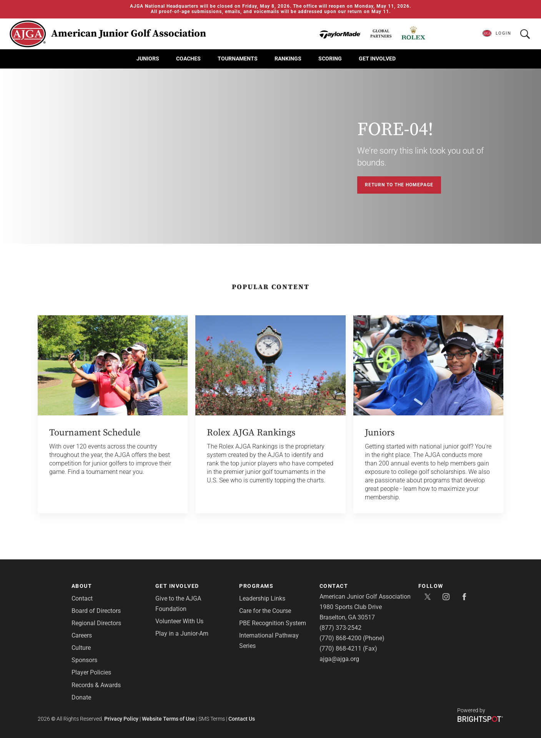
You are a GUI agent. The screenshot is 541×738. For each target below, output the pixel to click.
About (82, 586)
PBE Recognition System (272, 623)
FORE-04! (395, 129)
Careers (82, 635)
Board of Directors (96, 610)
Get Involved (377, 58)
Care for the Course (265, 610)
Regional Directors (96, 623)
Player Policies (91, 672)
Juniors (147, 58)
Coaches (188, 58)
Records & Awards (96, 685)
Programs (256, 586)
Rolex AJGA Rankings (251, 432)
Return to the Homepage (399, 184)
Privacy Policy (121, 719)
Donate (81, 697)
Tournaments (238, 58)
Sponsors (84, 660)
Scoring (330, 58)
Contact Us (241, 719)
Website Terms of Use (168, 719)
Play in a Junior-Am (181, 633)
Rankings (288, 58)
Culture (81, 647)
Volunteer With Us (179, 621)
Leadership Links (262, 598)
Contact (82, 598)
